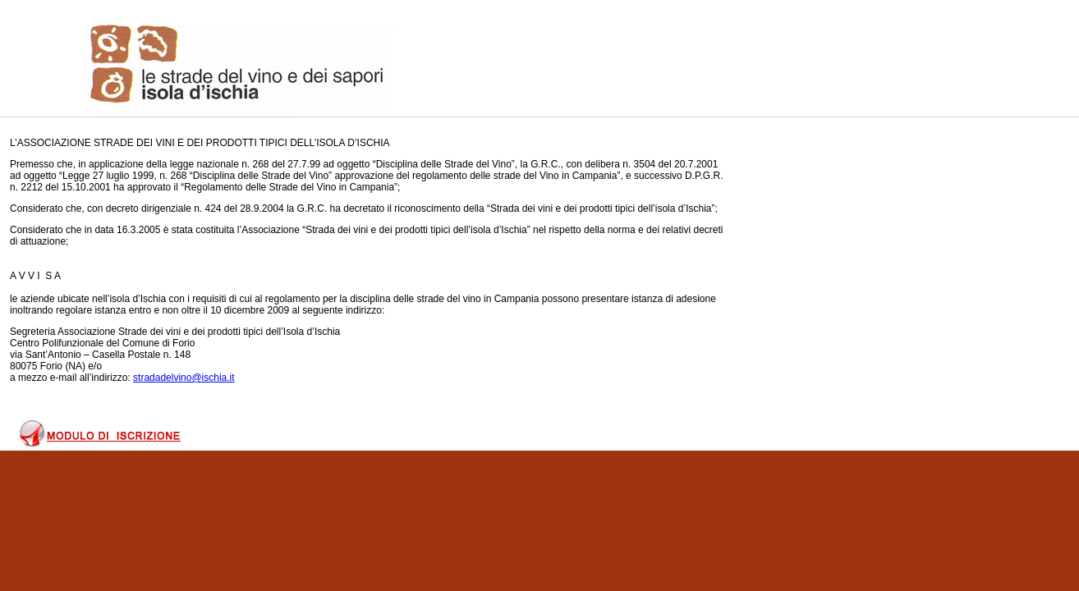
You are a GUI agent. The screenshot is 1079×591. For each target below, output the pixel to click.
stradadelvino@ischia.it (184, 377)
